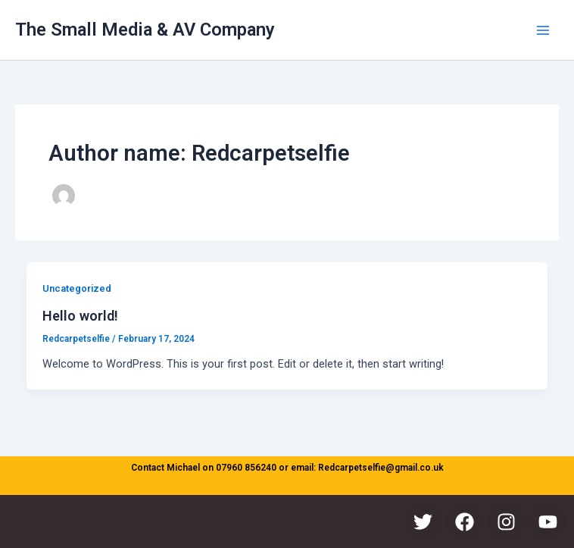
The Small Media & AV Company (145, 29)
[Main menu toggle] (543, 30)
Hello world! (80, 316)
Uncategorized (76, 288)
